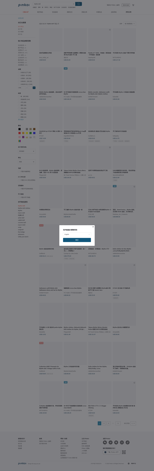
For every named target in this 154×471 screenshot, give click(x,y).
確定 (77, 240)
